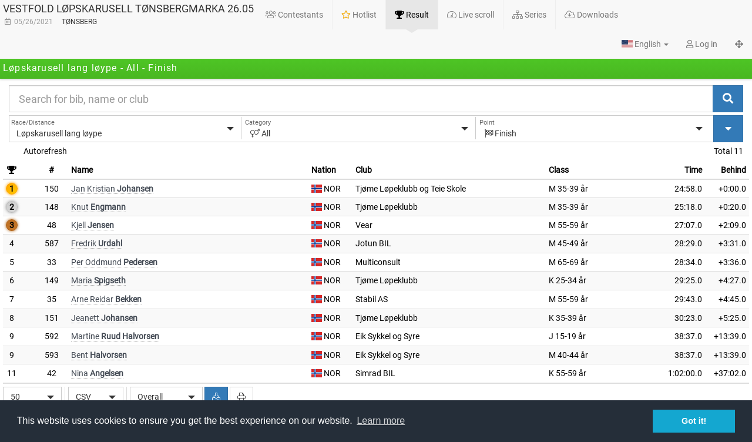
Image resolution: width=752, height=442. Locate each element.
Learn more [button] (381, 421)
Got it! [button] (694, 421)
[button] (645, 44)
